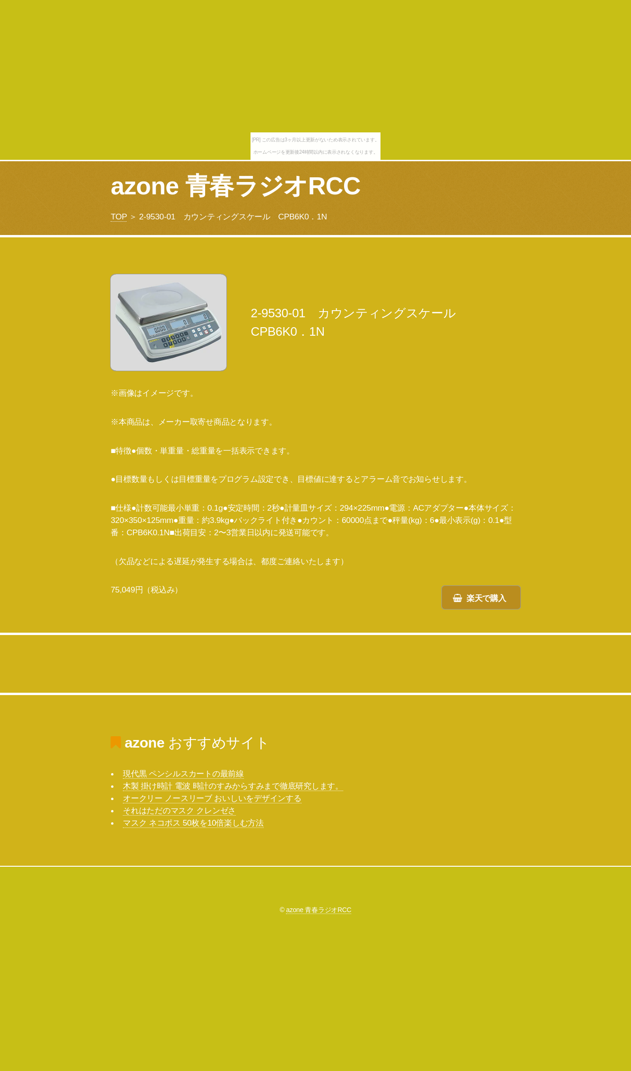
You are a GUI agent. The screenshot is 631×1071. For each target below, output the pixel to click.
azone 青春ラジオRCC (235, 186)
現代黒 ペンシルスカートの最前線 (183, 773)
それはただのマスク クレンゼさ (179, 810)
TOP (119, 216)
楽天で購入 (486, 598)
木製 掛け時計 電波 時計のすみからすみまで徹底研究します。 (233, 786)
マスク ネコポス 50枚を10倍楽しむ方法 (193, 822)
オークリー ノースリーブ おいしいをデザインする (212, 798)
